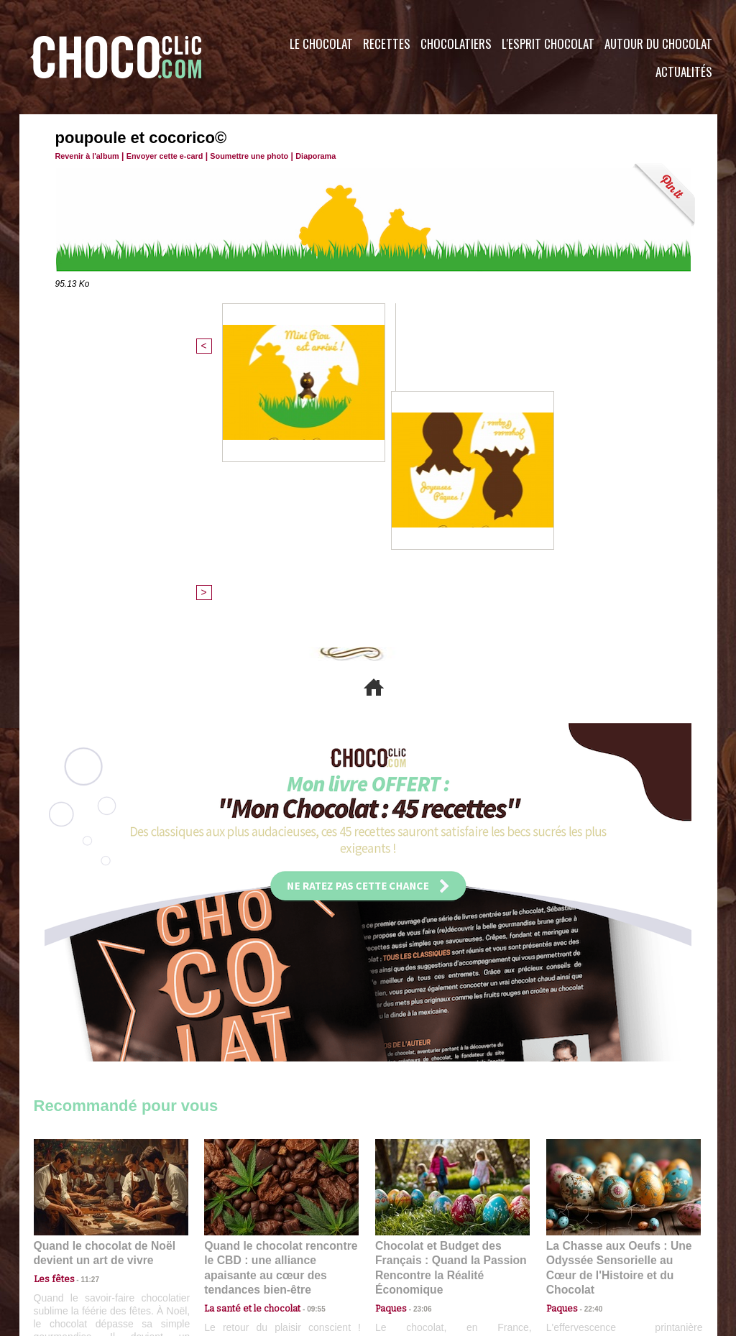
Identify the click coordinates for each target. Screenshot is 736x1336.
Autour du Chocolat (658, 43)
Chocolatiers (456, 43)
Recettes (386, 43)
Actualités (684, 71)
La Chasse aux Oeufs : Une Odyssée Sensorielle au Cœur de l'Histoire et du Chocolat (617, 1014)
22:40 (588, 1046)
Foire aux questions (589, 1249)
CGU (225, 1249)
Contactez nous (77, 1249)
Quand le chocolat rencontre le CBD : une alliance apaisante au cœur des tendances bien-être (280, 1014)
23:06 (417, 1060)
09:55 (305, 1046)
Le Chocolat (321, 43)
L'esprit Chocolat (548, 43)
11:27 (82, 1032)
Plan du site (409, 1249)
